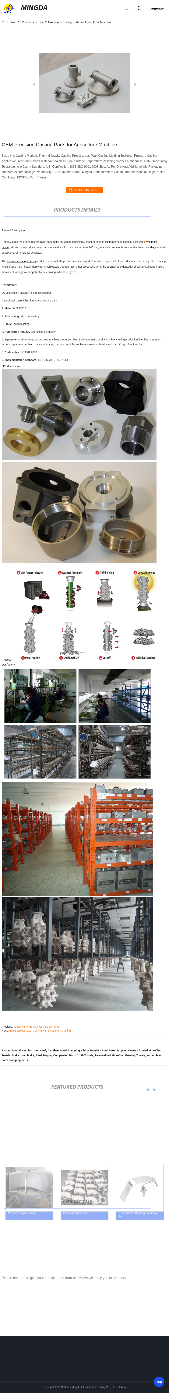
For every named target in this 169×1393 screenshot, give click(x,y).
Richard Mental (11, 1050)
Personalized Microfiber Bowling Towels (120, 1055)
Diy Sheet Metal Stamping (64, 1050)
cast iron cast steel (34, 1050)
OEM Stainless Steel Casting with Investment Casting (39, 1030)
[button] (126, 8)
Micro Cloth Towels (81, 1055)
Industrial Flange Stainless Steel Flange (36, 1026)
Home (11, 22)
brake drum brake (23, 1055)
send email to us (84, 190)
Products (28, 22)
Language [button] (156, 8)
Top (159, 1381)
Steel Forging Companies (52, 1055)
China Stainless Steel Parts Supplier (104, 1050)
